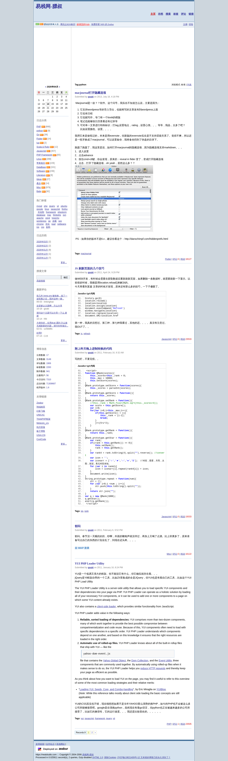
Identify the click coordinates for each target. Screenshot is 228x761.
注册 (185, 24)
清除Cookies (110, 757)
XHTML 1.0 (97, 757)
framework (100, 718)
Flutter (168, 259)
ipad (53, 224)
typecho (55, 218)
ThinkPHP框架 (43, 419)
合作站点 (50, 744)
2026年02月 (42, 246)
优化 (47, 224)
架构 (48, 227)
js (81, 333)
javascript (89, 718)
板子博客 (41, 431)
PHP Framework (44, 155)
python (40, 130)
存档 (160, 13)
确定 (66, 277)
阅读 (183, 259)
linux (47, 209)
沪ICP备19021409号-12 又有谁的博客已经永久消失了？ (143, 757)
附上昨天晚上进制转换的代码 (93, 348)
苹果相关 (41, 163)
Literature (41, 175)
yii (114, 718)
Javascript (166, 339)
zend (47, 218)
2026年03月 (42, 241)
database (41, 215)
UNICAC (41, 415)
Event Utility (165, 660)
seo (60, 221)
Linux (39, 159)
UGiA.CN (41, 435)
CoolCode (41, 439)
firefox (65, 209)
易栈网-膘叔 (49, 6)
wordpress (41, 221)
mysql (39, 206)
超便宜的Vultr (83, 24)
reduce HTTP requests (152, 668)
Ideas (39, 179)
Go (38, 134)
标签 (175, 13)
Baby (39, 191)
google (40, 209)
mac (49, 215)
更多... (64, 262)
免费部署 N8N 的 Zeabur (102, 24)
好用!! (39, 333)
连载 (54, 221)
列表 (189, 84)
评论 (183, 13)
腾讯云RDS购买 (67, 24)
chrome (40, 224)
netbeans (61, 224)
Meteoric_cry (43, 423)
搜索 (168, 13)
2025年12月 (42, 254)
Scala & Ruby (43, 147)
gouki (91, 97)
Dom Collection (139, 660)
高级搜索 (41, 281)
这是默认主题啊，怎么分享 (49, 305)
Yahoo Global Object (114, 660)
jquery (109, 718)
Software (41, 171)
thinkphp (57, 215)
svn (64, 215)
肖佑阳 (41, 212)
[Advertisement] (114, 54)
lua (38, 143)
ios (38, 227)
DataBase (41, 167)
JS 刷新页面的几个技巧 (89, 268)
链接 (191, 13)
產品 (39, 183)
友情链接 (40, 744)
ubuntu (64, 206)
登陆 (191, 24)
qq (82, 511)
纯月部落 (41, 427)
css (42, 227)
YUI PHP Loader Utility (89, 563)
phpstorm (62, 212)
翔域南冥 (41, 407)
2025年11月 (42, 258)
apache (40, 218)
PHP (169, 724)
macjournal (86, 253)
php (45, 206)
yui (82, 718)
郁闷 (78, 526)
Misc (169, 554)
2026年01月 (42, 250)
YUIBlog (161, 689)
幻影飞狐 (41, 411)
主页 (153, 13)
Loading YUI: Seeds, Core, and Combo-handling (106, 689)
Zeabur (40, 403)
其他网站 (60, 744)
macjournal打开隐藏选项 (90, 92)
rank (86, 511)
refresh (87, 333)
